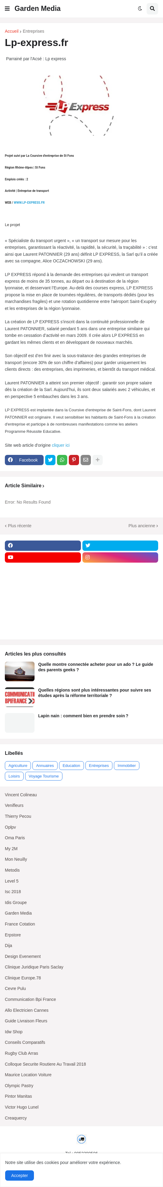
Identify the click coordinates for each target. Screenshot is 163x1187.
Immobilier (127, 765)
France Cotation (20, 924)
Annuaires (45, 765)
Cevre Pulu (15, 988)
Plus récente (20, 525)
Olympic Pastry (19, 1085)
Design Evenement (23, 956)
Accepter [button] (19, 1175)
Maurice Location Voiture (28, 1074)
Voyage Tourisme (44, 776)
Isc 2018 (13, 891)
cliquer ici (61, 445)
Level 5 (11, 881)
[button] (7, 9)
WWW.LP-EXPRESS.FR (29, 202)
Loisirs (14, 776)
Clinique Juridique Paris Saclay (34, 967)
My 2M (11, 848)
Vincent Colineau (21, 794)
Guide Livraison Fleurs (26, 1020)
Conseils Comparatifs (25, 1042)
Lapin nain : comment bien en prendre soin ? (83, 715)
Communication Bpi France (30, 999)
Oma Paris (15, 837)
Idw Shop (13, 1031)
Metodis (12, 870)
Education (71, 765)
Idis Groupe (16, 902)
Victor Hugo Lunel (21, 1107)
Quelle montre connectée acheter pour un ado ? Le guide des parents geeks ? (95, 667)
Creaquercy (16, 1118)
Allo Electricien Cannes (26, 1010)
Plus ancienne (141, 525)
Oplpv (10, 827)
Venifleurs (14, 805)
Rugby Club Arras (21, 1053)
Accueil (11, 31)
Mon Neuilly (16, 859)
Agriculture (17, 765)
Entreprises (33, 31)
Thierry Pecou (18, 816)
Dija (8, 945)
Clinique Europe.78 (23, 977)
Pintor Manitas (18, 1096)
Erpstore (13, 934)
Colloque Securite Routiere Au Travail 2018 (45, 1064)
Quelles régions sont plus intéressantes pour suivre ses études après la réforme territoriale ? (94, 693)
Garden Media (38, 8)
